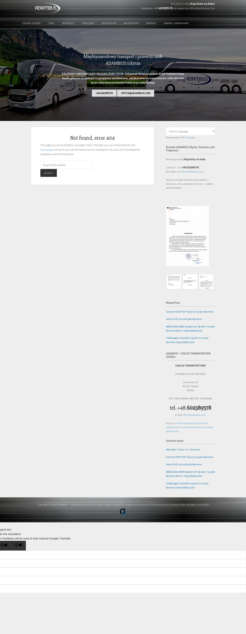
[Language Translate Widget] (190, 132)
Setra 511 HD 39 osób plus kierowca (184, 319)
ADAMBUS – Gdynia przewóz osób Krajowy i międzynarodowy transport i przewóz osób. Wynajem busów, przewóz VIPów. (122, 505)
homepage (46, 150)
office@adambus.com (202, 8)
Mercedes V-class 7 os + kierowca (183, 450)
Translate (187, 138)
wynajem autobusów (191, 427)
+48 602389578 (104, 93)
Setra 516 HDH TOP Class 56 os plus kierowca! (189, 312)
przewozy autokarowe (185, 423)
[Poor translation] (18, 546)
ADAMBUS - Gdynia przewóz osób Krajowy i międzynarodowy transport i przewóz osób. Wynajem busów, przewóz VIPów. (58, 9)
